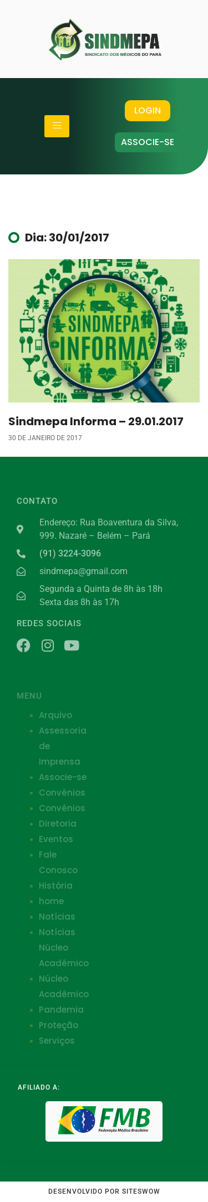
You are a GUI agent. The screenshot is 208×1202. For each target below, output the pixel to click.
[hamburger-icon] (56, 126)
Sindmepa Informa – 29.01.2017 (96, 421)
